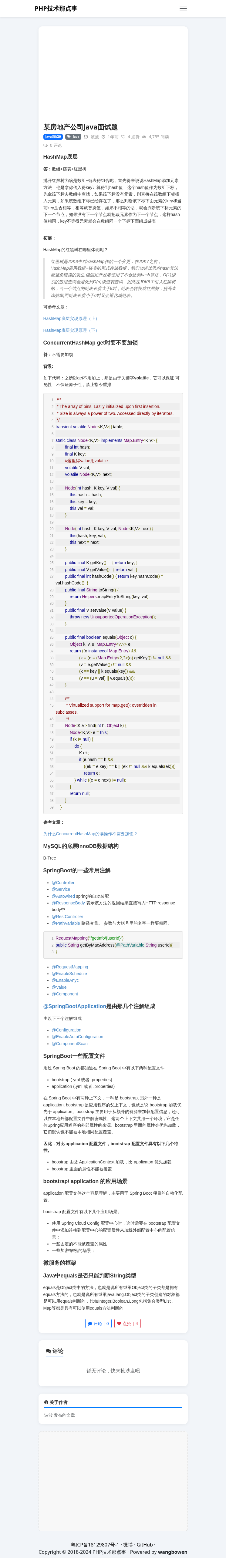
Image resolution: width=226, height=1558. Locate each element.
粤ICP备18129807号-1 (95, 1544)
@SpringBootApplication (74, 1006)
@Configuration (67, 1030)
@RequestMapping (70, 966)
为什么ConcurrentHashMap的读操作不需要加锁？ (90, 833)
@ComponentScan (70, 1043)
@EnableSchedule (69, 973)
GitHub (145, 1544)
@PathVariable (66, 923)
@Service (61, 889)
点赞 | (127, 1323)
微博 (128, 1544)
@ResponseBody (68, 902)
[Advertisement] (113, 77)
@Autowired (63, 896)
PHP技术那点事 (56, 8)
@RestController (67, 916)
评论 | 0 (98, 1323)
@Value (59, 987)
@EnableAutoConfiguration (77, 1036)
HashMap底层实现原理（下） (71, 330)
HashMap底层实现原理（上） (71, 318)
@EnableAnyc (65, 980)
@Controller (63, 882)
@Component (65, 993)
